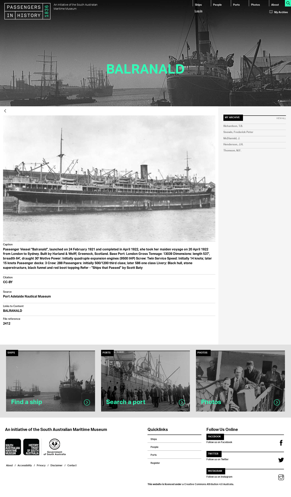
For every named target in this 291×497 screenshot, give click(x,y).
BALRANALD (12, 311)
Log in (198, 10)
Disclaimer (56, 465)
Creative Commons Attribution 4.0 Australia (208, 483)
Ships (198, 4)
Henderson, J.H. (233, 145)
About (275, 4)
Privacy (41, 465)
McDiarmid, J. (231, 138)
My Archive (278, 12)
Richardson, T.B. (233, 126)
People (217, 4)
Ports (236, 4)
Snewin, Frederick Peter (238, 132)
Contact (71, 465)
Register (155, 462)
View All (281, 118)
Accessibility (25, 465)
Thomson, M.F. (232, 151)
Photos (255, 4)
